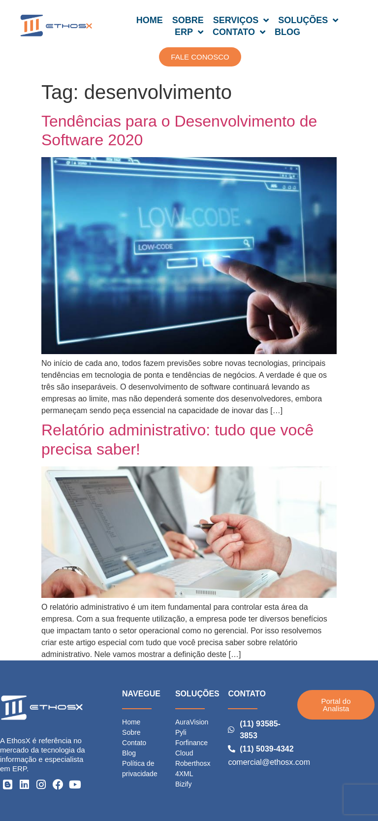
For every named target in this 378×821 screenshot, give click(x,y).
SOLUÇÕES (308, 20)
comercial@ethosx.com (269, 762)
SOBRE (188, 20)
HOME (149, 20)
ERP (189, 32)
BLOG (287, 32)
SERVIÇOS (241, 20)
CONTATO (239, 32)
